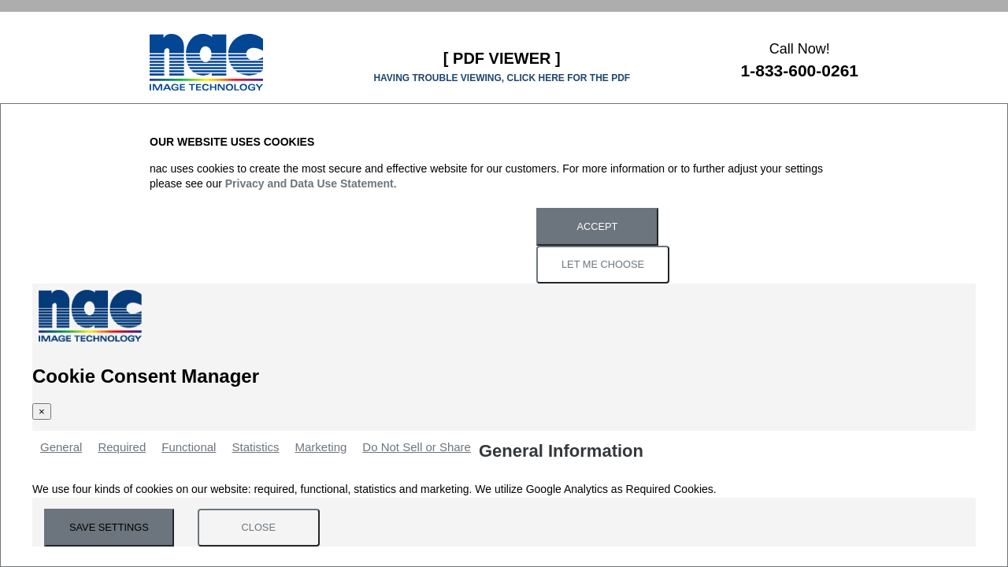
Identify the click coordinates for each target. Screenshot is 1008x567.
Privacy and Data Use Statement (309, 183)
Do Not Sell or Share (416, 447)
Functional (188, 447)
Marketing (320, 447)
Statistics (255, 447)
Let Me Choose (602, 264)
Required (122, 447)
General (61, 447)
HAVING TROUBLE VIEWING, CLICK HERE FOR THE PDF (501, 77)
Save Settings (109, 527)
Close (259, 527)
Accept (597, 226)
